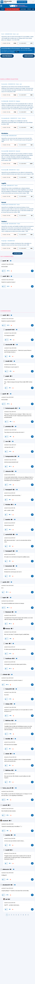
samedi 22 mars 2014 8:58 (9, 838)
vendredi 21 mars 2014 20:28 (7, 264)
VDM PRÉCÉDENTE (7, 56)
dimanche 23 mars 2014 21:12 (10, 757)
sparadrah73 (8, 329)
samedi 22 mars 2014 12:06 (9, 569)
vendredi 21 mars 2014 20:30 (7, 791)
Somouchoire (8, 566)
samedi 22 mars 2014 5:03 (9, 742)
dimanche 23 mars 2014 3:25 (10, 853)
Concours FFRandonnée (12, 9)
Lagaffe (3, 183)
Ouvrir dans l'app (22, 1)
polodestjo (8, 426)
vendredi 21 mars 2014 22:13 (10, 615)
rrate (6, 441)
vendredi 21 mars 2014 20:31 (7, 888)
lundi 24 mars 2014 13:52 (9, 773)
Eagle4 (4, 597)
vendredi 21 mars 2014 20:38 (10, 333)
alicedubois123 (6, 885)
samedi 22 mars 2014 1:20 (9, 474)
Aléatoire (23, 9)
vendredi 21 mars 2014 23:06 (10, 459)
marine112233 (8, 534)
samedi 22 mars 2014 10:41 (9, 537)
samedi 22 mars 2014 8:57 (9, 523)
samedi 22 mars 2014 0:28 (9, 662)
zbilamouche (6, 869)
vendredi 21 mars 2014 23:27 (10, 724)
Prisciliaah (8, 504)
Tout (2, 9)
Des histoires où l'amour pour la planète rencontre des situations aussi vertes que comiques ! (16, 50)
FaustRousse (8, 658)
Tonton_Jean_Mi (7, 788)
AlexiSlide (8, 738)
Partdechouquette (10, 408)
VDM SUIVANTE (28, 56)
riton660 (7, 361)
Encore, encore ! (17, 253)
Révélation (4, 133)
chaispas (7, 704)
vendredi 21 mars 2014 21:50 (10, 707)
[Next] (28, 915)
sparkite (5, 582)
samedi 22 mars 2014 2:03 (9, 493)
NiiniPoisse (8, 720)
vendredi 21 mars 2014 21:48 (10, 692)
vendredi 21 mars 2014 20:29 (7, 601)
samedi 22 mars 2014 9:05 (9, 902)
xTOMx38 (5, 674)
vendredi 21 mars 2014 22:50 (10, 632)
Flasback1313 (8, 689)
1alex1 (7, 643)
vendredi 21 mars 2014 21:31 (10, 411)
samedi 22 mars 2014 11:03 (9, 554)
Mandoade (8, 612)
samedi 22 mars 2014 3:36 (9, 508)
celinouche (8, 471)
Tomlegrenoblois (9, 456)
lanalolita (7, 519)
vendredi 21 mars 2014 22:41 (10, 444)
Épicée (29, 9)
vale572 (5, 276)
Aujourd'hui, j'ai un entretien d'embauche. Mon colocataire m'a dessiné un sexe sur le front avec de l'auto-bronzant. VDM (16, 244)
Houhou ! (4, 221)
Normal (3, 202)
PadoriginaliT (8, 489)
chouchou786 (8, 344)
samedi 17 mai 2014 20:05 (9, 379)
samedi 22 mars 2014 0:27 (9, 647)
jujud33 (4, 260)
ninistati (7, 753)
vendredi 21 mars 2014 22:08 (10, 429)
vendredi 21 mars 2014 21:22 (10, 364)
